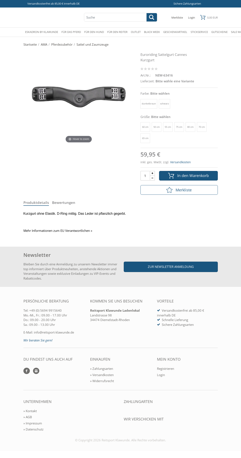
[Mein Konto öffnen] (191, 17)
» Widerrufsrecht (102, 381)
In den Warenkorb (188, 176)
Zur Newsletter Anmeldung (171, 267)
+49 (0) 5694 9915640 (45, 310)
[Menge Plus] (152, 173)
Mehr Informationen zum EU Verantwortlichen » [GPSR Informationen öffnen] (57, 231)
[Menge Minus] (152, 178)
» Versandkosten (102, 375)
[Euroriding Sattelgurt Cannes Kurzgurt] (78, 97)
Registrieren (165, 368)
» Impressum (32, 423)
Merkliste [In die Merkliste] (179, 190)
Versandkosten (180, 162)
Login (161, 375)
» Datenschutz (33, 429)
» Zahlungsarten (101, 368)
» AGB (27, 417)
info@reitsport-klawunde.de (54, 332)
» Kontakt (30, 411)
